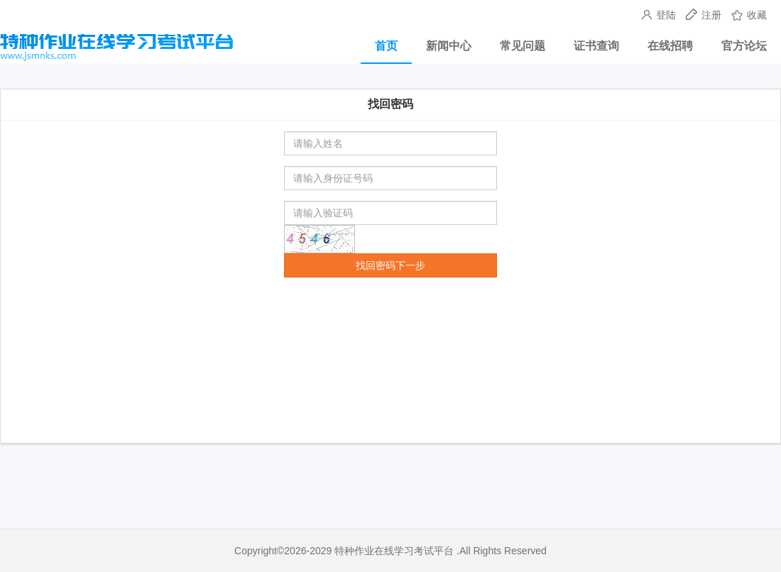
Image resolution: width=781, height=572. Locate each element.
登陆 (660, 15)
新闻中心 (448, 46)
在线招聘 (670, 46)
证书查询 (596, 46)
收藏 (749, 15)
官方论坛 (744, 46)
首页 (386, 46)
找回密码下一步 (390, 265)
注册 (705, 15)
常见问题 (522, 46)
